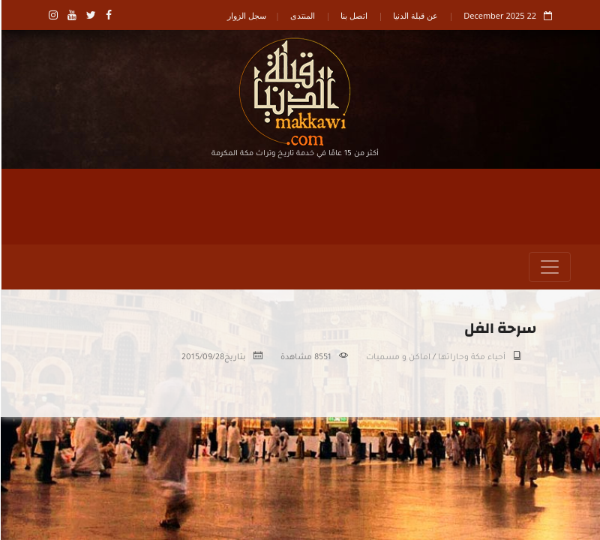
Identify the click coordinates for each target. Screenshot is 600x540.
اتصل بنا (353, 15)
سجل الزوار (246, 15)
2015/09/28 (202, 357)
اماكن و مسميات (397, 357)
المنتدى (302, 15)
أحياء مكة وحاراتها (471, 357)
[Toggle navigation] (549, 267)
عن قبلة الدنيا (414, 15)
